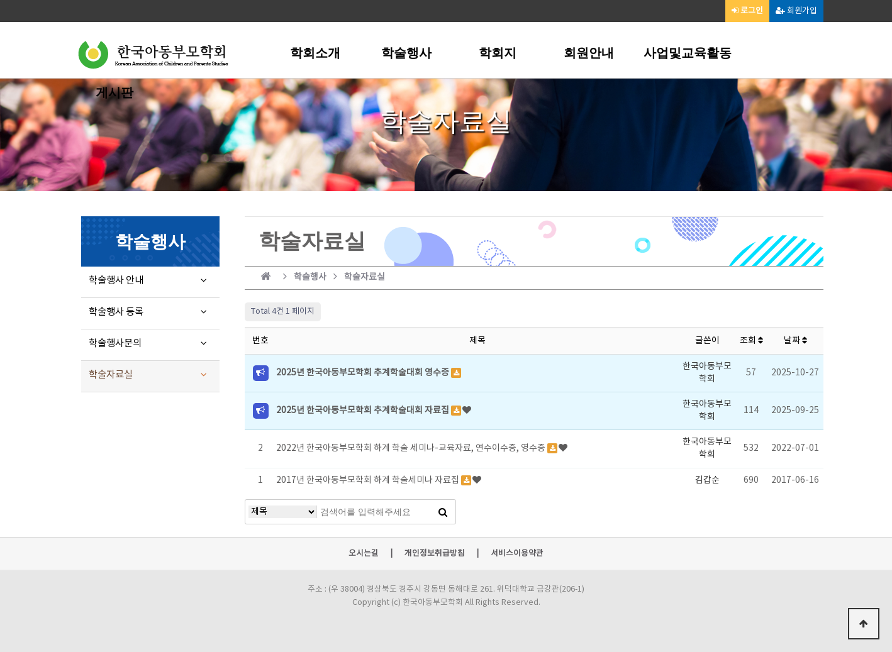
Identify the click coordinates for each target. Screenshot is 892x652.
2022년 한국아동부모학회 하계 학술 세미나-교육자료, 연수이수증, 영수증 (411, 448)
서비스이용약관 (517, 554)
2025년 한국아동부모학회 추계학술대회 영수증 (363, 373)
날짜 (795, 341)
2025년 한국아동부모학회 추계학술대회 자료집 (363, 411)
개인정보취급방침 (434, 554)
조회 (751, 341)
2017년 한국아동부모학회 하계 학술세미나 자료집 (368, 480)
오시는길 (363, 554)
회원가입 (796, 11)
